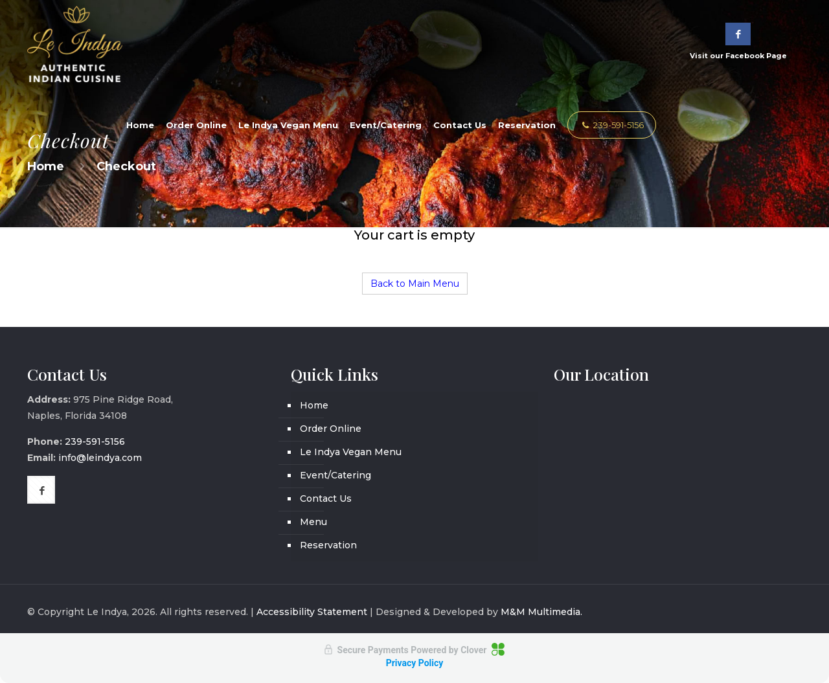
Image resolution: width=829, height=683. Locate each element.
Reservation (328, 545)
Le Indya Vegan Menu (351, 452)
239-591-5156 (612, 125)
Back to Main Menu (414, 283)
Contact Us (326, 498)
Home (314, 405)
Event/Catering (335, 475)
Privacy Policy (415, 663)
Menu (313, 522)
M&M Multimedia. (541, 612)
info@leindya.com (100, 458)
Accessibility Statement (311, 612)
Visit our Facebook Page (738, 41)
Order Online (330, 428)
